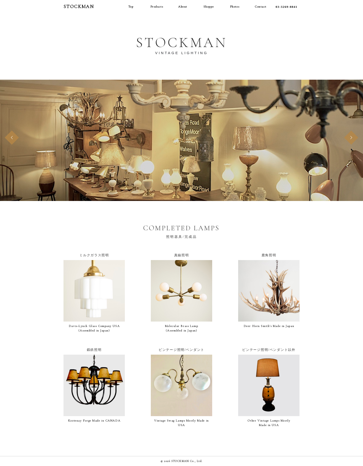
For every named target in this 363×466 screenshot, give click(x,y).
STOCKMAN (78, 6)
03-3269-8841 (286, 7)
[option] (181, 140)
